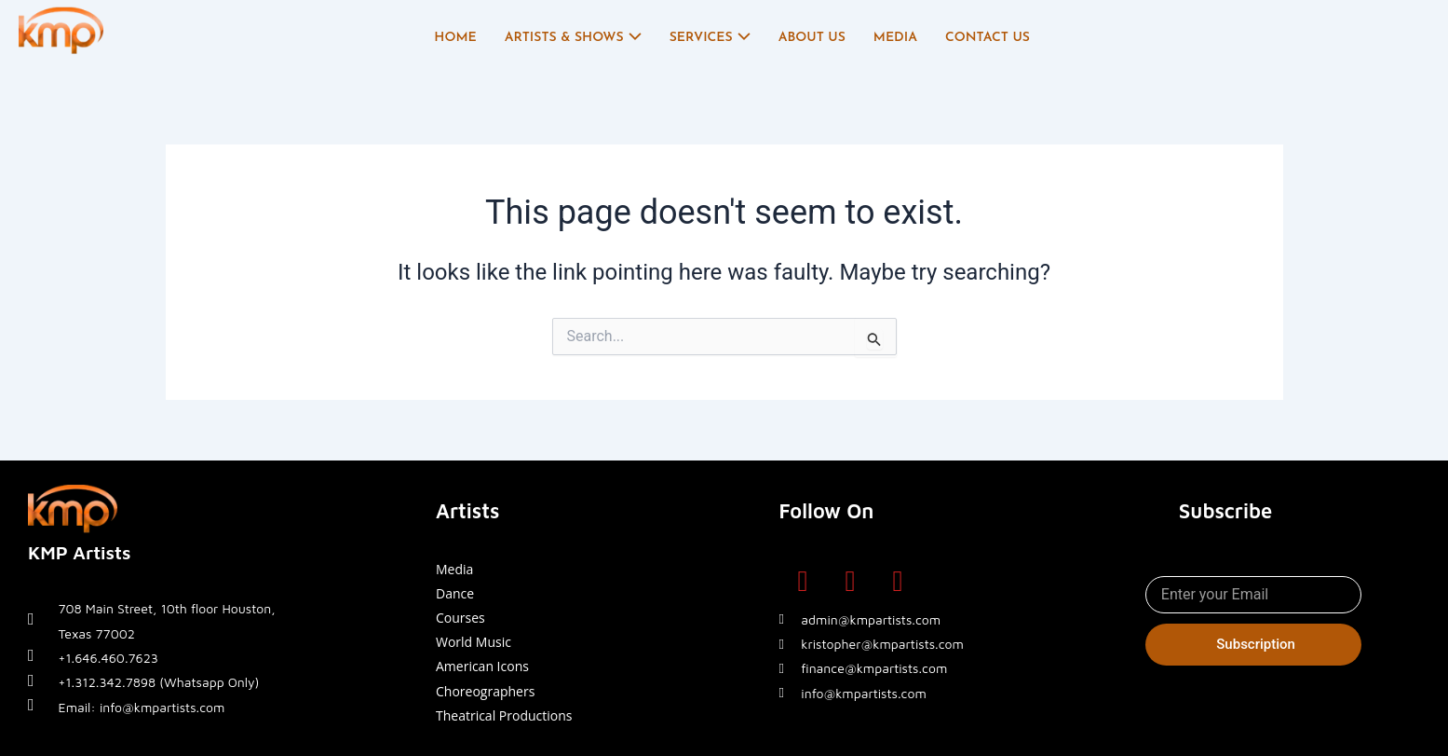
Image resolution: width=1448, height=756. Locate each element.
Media (895, 38)
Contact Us (987, 38)
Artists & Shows (573, 38)
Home (455, 38)
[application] (633, 38)
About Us (812, 38)
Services (710, 38)
